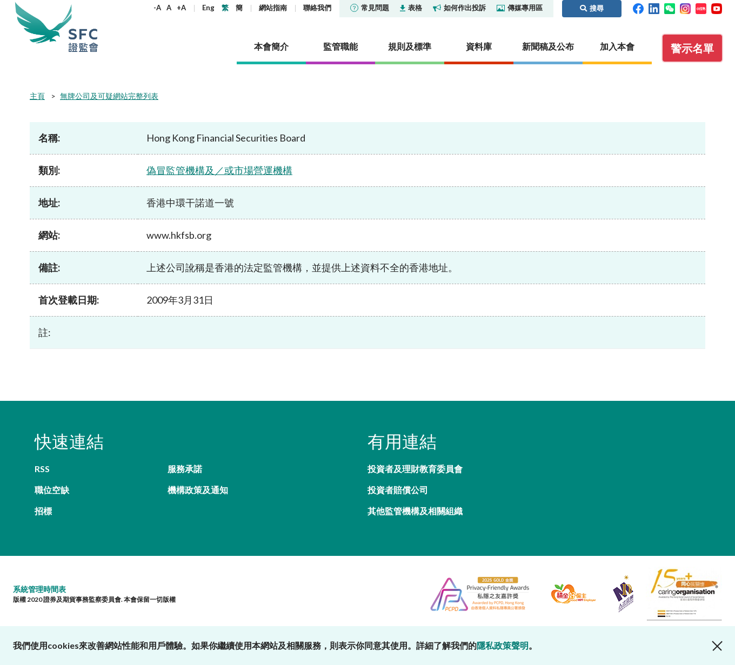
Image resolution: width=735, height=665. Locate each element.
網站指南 (273, 7)
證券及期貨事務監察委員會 (83, 26)
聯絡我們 (317, 7)
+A (181, 7)
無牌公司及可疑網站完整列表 (109, 95)
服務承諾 (185, 469)
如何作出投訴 (459, 7)
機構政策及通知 (198, 490)
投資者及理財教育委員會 (415, 469)
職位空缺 (52, 490)
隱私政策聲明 (503, 645)
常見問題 (369, 7)
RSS (42, 469)
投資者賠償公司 (398, 490)
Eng (208, 7)
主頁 (37, 95)
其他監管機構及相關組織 (415, 511)
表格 (411, 7)
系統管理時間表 (39, 589)
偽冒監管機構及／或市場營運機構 (219, 170)
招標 (43, 511)
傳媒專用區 (520, 7)
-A (157, 7)
